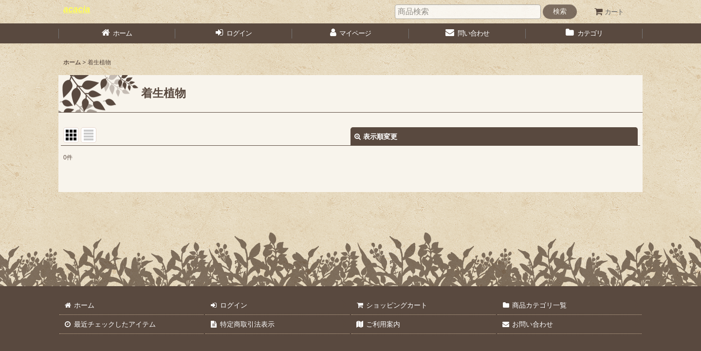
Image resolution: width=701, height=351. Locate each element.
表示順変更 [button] (375, 136)
